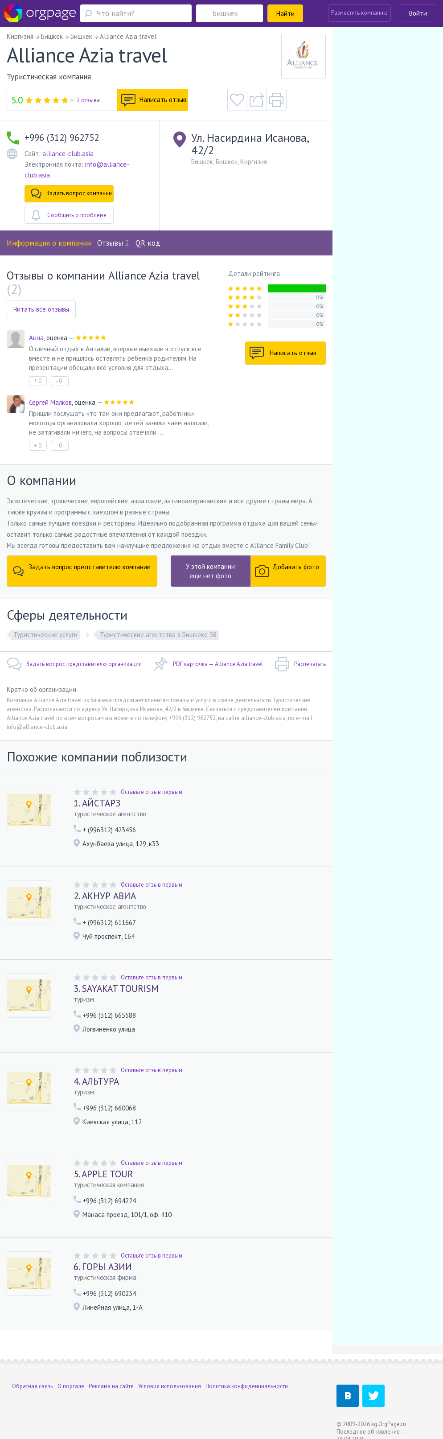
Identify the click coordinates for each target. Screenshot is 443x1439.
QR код (147, 243)
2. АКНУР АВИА (105, 896)
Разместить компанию (359, 12)
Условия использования (169, 1386)
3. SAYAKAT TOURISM (116, 989)
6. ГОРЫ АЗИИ (103, 1267)
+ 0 (37, 381)
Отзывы (113, 243)
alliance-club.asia (68, 153)
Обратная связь (32, 1386)
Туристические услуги (45, 634)
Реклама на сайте (111, 1386)
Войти (418, 13)
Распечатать (300, 664)
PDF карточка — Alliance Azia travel (208, 664)
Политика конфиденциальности (246, 1386)
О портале (70, 1386)
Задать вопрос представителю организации (74, 664)
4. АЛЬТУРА (96, 1081)
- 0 (59, 381)
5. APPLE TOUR (103, 1174)
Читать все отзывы (41, 309)
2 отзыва (88, 100)
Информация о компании (49, 243)
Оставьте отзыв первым (151, 792)
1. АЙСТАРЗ (97, 803)
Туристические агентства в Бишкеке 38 (158, 634)
